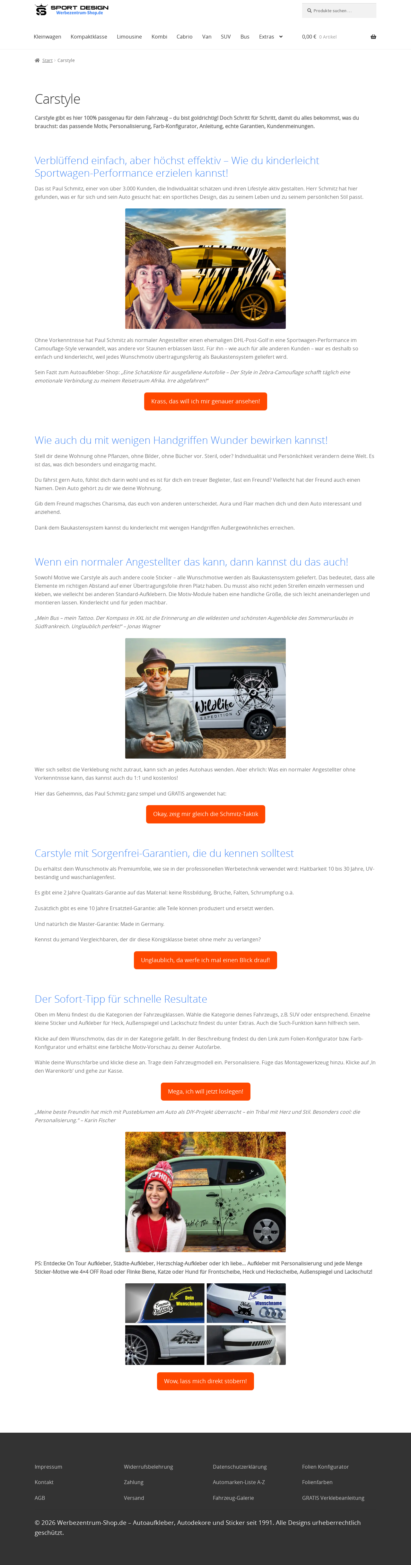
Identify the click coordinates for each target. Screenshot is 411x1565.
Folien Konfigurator (325, 1466)
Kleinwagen (47, 36)
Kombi (159, 36)
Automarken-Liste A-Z (239, 1482)
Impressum (48, 1466)
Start (47, 60)
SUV (226, 36)
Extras (266, 36)
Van (207, 36)
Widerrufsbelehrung (148, 1466)
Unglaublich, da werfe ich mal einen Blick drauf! (205, 960)
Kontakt (44, 1482)
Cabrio (185, 36)
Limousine (129, 36)
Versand (134, 1497)
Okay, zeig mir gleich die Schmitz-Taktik (205, 814)
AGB (40, 1497)
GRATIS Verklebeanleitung (333, 1497)
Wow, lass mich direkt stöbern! (205, 1381)
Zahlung (134, 1482)
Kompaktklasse (89, 36)
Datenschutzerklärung (240, 1466)
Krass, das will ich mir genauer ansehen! (205, 401)
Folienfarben (317, 1482)
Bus (244, 36)
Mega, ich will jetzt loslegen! (205, 1091)
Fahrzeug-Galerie (233, 1497)
